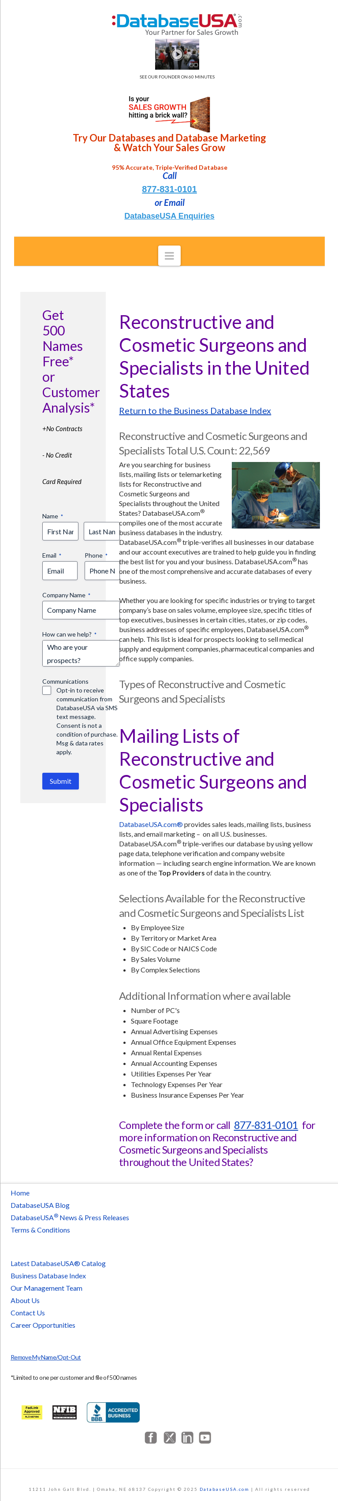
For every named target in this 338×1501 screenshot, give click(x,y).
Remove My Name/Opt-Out (46, 1357)
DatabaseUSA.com (224, 1489)
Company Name (66, 595)
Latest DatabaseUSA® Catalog (58, 1263)
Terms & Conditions (40, 1229)
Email (51, 555)
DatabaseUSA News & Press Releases (70, 1217)
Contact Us (28, 1312)
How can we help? (69, 634)
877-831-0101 (169, 189)
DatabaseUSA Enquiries (169, 216)
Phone (96, 555)
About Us (25, 1300)
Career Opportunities (43, 1325)
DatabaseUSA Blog (40, 1205)
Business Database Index (48, 1275)
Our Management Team (46, 1288)
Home (20, 1192)
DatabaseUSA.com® (151, 824)
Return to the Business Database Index (195, 410)
